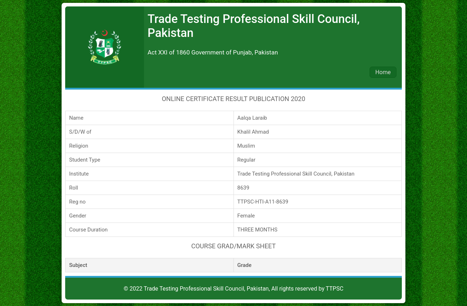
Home (383, 72)
